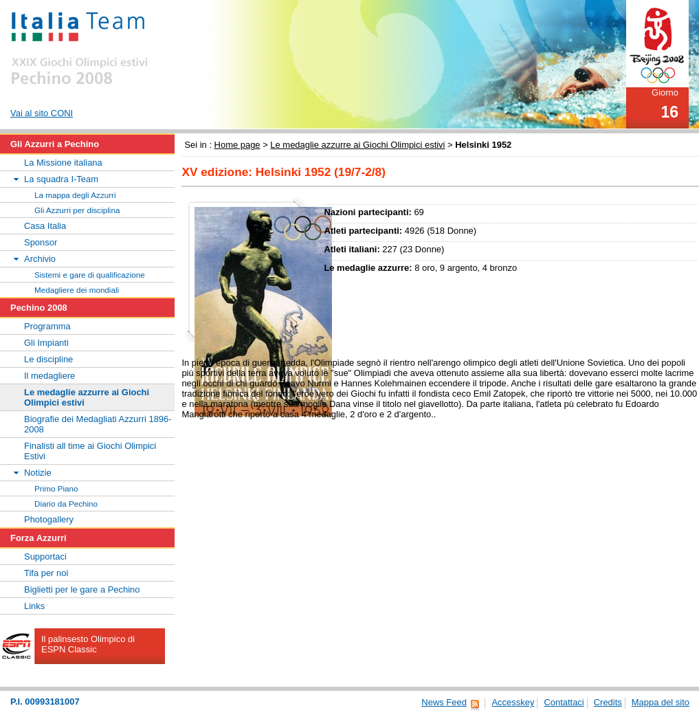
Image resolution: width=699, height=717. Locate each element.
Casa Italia (45, 226)
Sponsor (40, 242)
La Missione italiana (63, 162)
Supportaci (45, 556)
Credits (608, 702)
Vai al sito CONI (41, 113)
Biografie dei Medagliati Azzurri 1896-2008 (98, 424)
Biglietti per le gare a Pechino (82, 589)
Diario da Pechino (66, 503)
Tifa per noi (46, 573)
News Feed (444, 702)
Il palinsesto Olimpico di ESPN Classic (88, 644)
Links (34, 606)
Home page (237, 145)
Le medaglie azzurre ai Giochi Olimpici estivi (357, 145)
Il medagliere (49, 376)
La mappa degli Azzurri (75, 194)
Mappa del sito (660, 702)
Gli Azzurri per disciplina (77, 210)
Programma (47, 326)
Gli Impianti (46, 343)
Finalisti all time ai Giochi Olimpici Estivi (90, 451)
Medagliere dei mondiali (76, 289)
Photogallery (49, 519)
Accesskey (512, 702)
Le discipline (48, 359)
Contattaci (564, 702)
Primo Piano (56, 488)
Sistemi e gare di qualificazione (89, 274)
